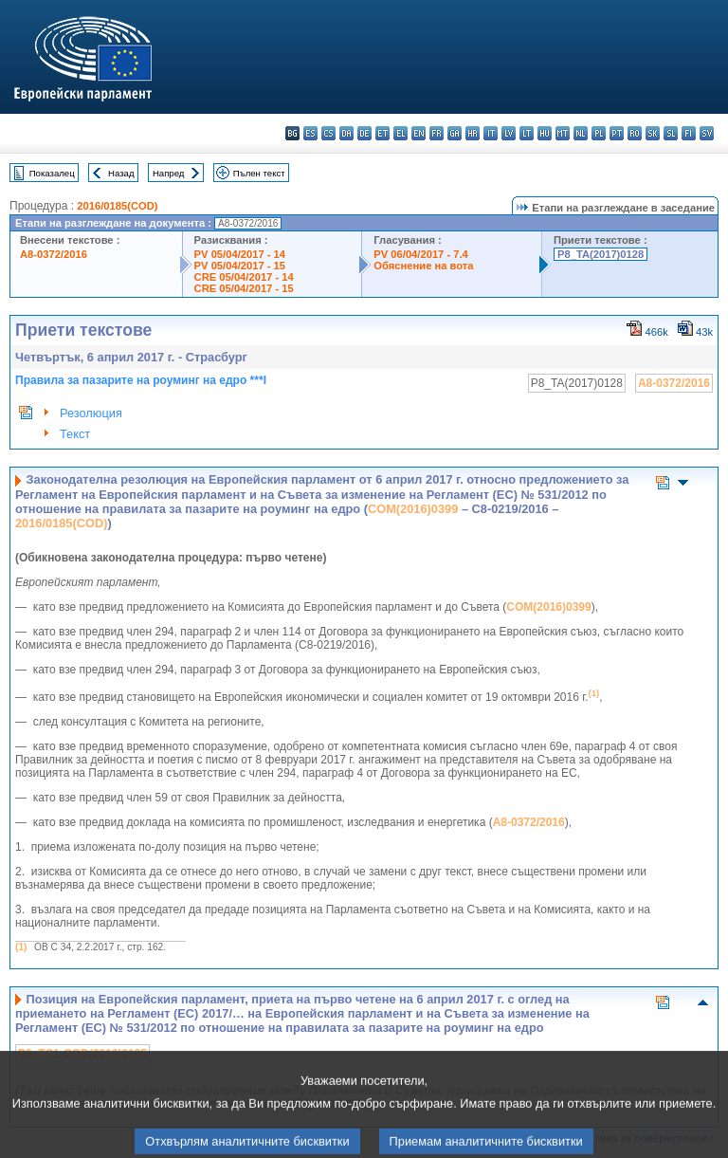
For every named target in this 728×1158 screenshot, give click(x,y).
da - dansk (346, 133)
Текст (75, 434)
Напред (169, 173)
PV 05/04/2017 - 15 (239, 265)
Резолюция (91, 413)
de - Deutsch (364, 133)
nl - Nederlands (580, 133)
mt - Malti (562, 133)
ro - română (635, 133)
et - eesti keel (382, 133)
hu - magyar (544, 133)
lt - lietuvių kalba (526, 133)
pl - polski (599, 133)
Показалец (52, 173)
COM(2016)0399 (413, 509)
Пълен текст (259, 173)
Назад (121, 173)
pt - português (617, 133)
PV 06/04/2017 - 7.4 (420, 254)
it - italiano (490, 133)
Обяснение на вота (423, 265)
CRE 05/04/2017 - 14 (244, 277)
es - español (310, 133)
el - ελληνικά (400, 133)
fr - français (436, 133)
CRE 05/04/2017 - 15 (244, 288)
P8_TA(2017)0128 (600, 254)
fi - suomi (689, 133)
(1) (21, 947)
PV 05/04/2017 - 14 (239, 254)
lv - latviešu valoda (508, 133)
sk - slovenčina (653, 133)
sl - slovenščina (671, 133)
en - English (418, 133)
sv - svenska (707, 133)
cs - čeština (328, 133)
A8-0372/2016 (53, 254)
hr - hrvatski (472, 133)
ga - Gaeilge (454, 133)
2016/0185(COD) (117, 205)
